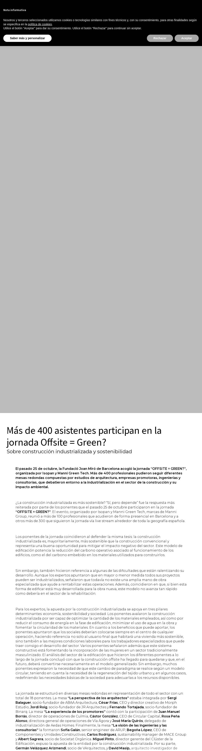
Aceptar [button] (186, 38)
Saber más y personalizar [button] (27, 38)
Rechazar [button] (160, 38)
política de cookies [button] (40, 24)
